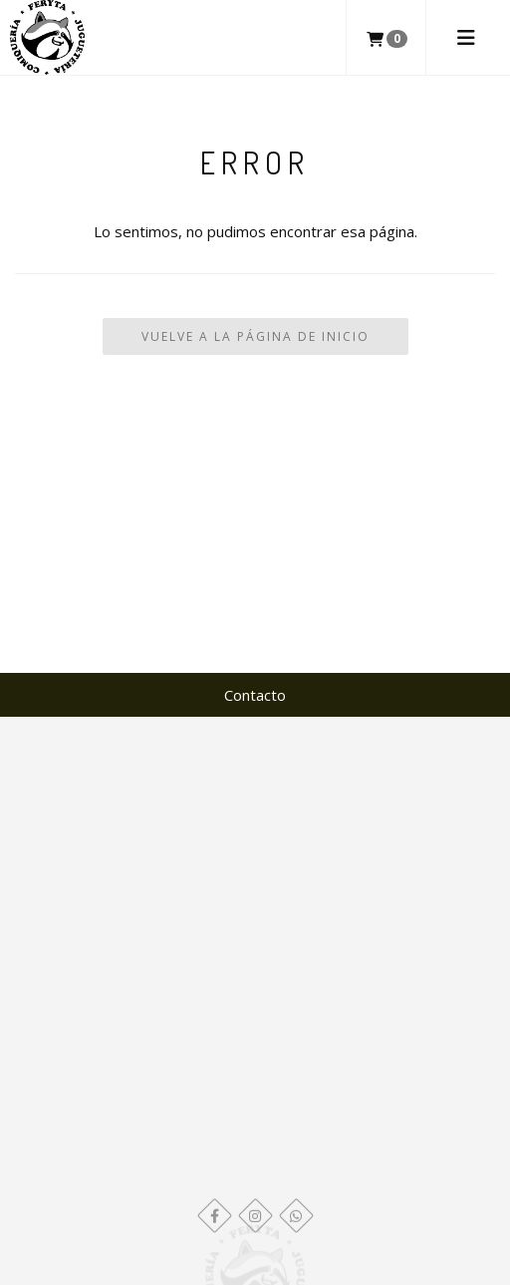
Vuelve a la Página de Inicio (255, 336)
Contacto (255, 695)
